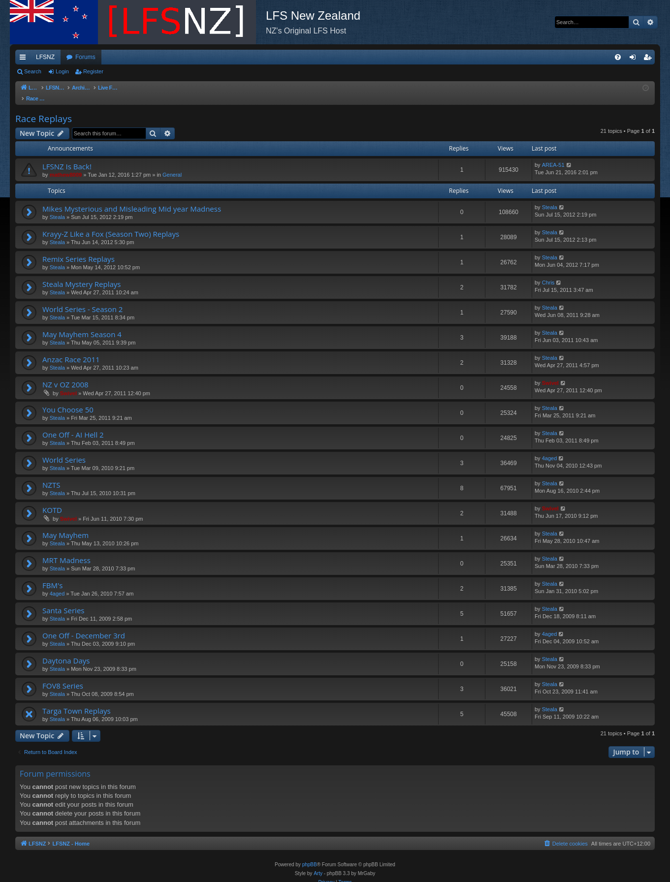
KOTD (52, 500)
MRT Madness (66, 550)
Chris (548, 273)
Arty (318, 863)
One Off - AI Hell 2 (73, 425)
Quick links (24, 59)
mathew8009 (66, 165)
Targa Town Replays (76, 701)
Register (93, 71)
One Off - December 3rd (83, 625)
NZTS (51, 475)
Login (62, 71)
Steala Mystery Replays (81, 274)
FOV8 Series (62, 676)
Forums (85, 57)
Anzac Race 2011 (71, 349)
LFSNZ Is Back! (67, 156)
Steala (57, 207)
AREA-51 (553, 155)
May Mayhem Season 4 (82, 324)
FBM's (52, 575)
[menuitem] (617, 57)
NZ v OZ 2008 (65, 374)
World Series (64, 450)
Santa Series (63, 600)
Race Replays (43, 108)
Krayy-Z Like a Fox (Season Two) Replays (110, 224)
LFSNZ (45, 57)
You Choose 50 (68, 400)
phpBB (309, 854)
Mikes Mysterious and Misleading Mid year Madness (131, 199)
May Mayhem (65, 525)
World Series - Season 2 (82, 299)
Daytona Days (66, 651)
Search (32, 71)
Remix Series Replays (78, 249)
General (172, 165)
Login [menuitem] (635, 59)
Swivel (68, 383)
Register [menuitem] (649, 59)
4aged (549, 448)
